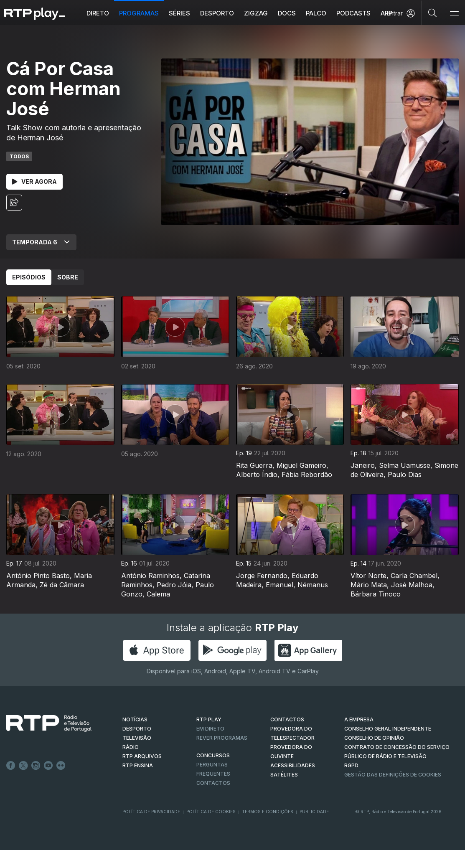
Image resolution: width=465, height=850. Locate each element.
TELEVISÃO (136, 738)
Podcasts (353, 13)
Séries (179, 13)
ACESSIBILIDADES (292, 765)
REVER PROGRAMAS (221, 738)
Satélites (284, 774)
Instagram (36, 765)
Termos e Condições (267, 811)
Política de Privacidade (151, 811)
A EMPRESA (359, 719)
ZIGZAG (256, 13)
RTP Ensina (137, 765)
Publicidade (314, 811)
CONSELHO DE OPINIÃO (374, 738)
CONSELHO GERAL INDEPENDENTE (387, 729)
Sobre (67, 277)
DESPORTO (136, 729)
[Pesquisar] (432, 12)
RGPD (351, 765)
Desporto (217, 13)
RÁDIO (130, 747)
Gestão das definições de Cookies (392, 774)
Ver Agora (34, 181)
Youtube (48, 765)
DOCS (287, 13)
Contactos (213, 783)
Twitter (23, 765)
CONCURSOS (213, 755)
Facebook (10, 765)
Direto (97, 13)
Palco (316, 13)
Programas (139, 13)
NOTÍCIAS (134, 719)
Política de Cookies (211, 811)
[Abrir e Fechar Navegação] (454, 13)
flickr (61, 765)
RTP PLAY (208, 719)
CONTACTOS (287, 719)
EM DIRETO (210, 729)
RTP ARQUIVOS (142, 756)
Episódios (29, 277)
